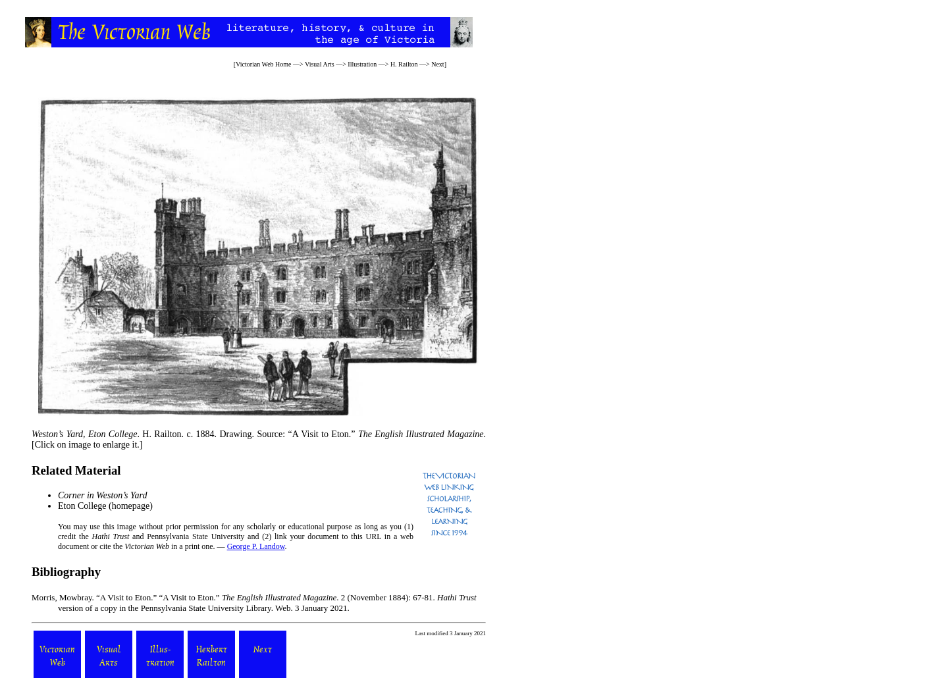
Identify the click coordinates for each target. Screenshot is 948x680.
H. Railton (404, 64)
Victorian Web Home (264, 64)
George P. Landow (256, 546)
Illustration (362, 64)
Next (437, 64)
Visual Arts (319, 64)
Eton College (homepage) (105, 506)
